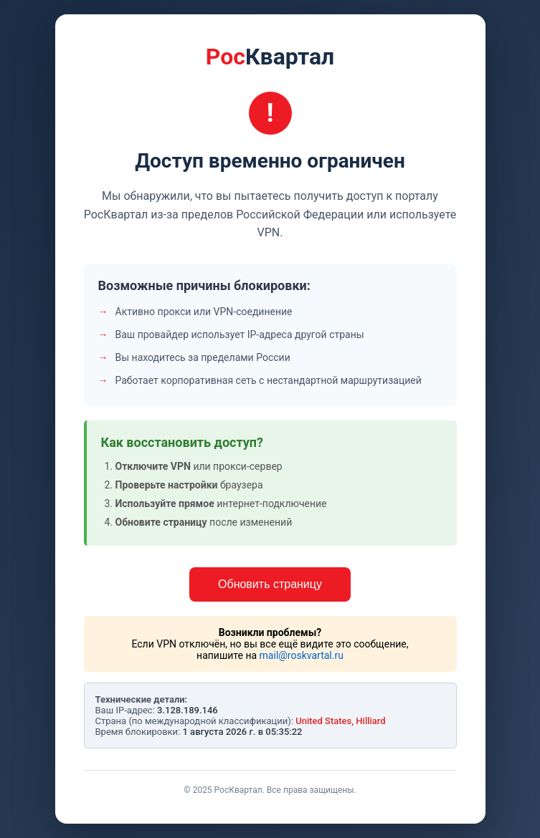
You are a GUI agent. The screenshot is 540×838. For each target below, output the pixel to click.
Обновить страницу (270, 584)
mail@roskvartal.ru (302, 655)
